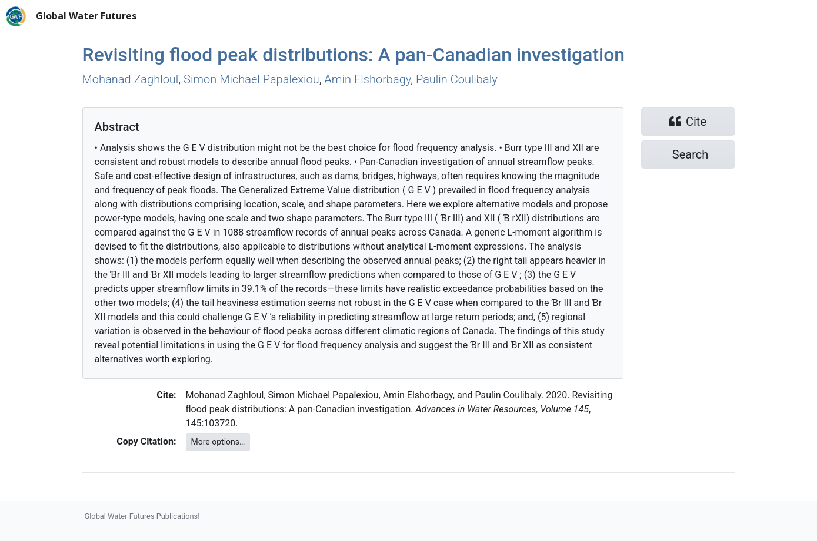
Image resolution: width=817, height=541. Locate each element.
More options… (218, 441)
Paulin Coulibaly (457, 79)
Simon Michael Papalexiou (251, 79)
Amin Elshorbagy (367, 79)
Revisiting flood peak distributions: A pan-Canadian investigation (353, 54)
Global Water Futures (86, 15)
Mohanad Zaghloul (130, 79)
